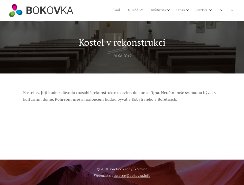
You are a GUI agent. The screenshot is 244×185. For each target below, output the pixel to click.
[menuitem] (155, 10)
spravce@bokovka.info (132, 175)
